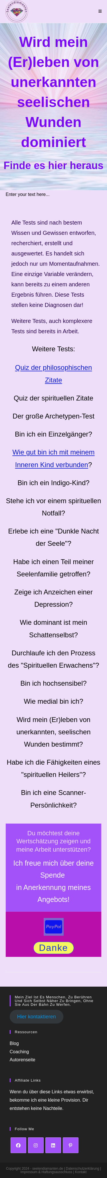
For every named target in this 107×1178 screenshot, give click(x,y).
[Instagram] (36, 1145)
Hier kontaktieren (36, 1017)
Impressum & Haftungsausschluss (47, 1172)
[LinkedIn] (53, 1145)
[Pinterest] (70, 1145)
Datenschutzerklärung (83, 1169)
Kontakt (81, 1172)
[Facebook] (18, 1145)
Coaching (19, 1051)
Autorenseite (22, 1060)
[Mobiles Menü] (100, 11)
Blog (14, 1043)
